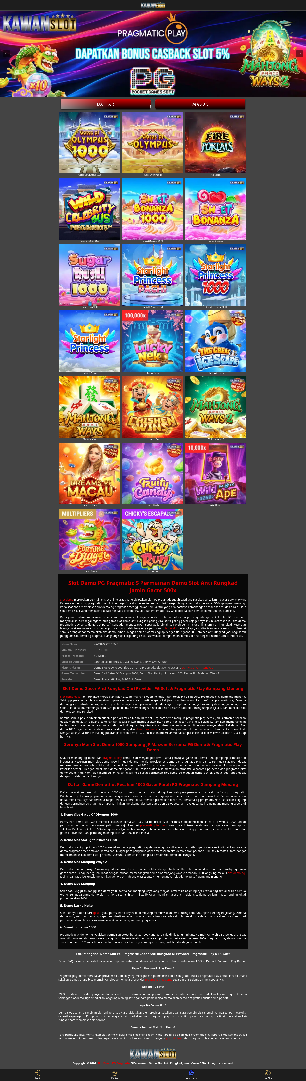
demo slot (171, 628)
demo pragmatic (146, 729)
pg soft (97, 913)
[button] (6, 53)
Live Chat (268, 1075)
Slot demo (66, 599)
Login (38, 1075)
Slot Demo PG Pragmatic (113, 1063)
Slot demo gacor (71, 696)
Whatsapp (191, 1075)
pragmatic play (112, 758)
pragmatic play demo (154, 825)
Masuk (200, 104)
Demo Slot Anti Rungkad (197, 667)
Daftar (106, 104)
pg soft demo (174, 1038)
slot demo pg (236, 873)
